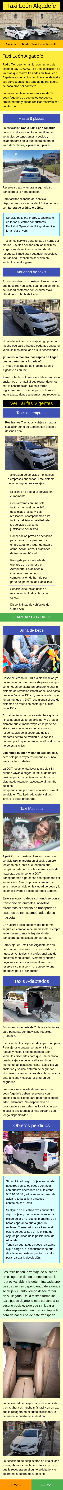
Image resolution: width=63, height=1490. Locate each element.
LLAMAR (47, 1484)
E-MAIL (15, 1484)
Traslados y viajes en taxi (37, 422)
